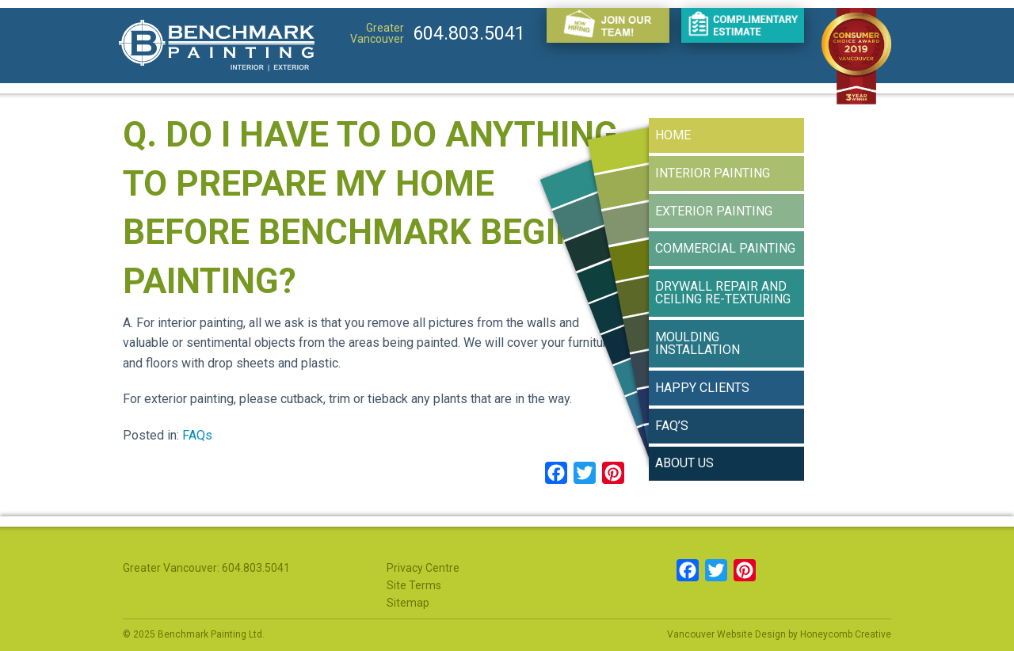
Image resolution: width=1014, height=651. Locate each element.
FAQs (197, 435)
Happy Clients (702, 387)
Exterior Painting (713, 211)
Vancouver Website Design (726, 634)
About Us (684, 462)
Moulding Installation (697, 343)
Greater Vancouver (377, 33)
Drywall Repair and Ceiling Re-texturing (723, 292)
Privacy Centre (423, 568)
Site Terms (414, 585)
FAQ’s (671, 425)
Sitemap (408, 602)
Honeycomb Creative (845, 634)
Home (673, 135)
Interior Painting (712, 173)
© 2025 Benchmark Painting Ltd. (194, 634)
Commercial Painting (725, 248)
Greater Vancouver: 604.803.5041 (206, 568)
